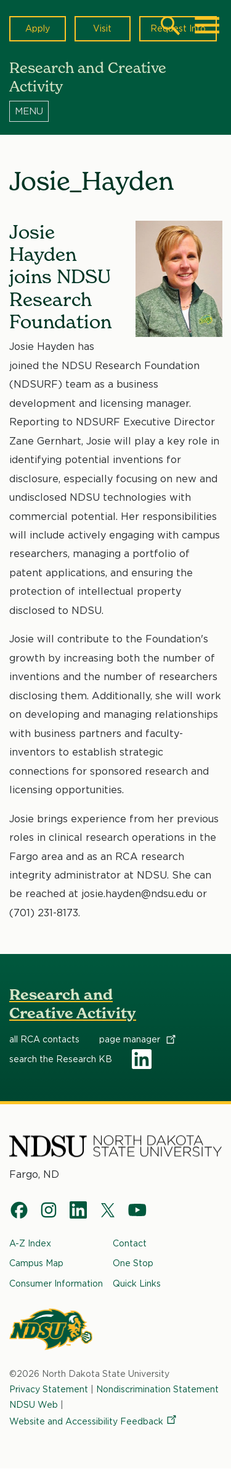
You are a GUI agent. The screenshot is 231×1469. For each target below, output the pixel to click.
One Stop (133, 1263)
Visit (102, 28)
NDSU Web (33, 1404)
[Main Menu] (207, 25)
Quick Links (137, 1283)
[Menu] (115, 110)
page (138, 1040)
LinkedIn (142, 1060)
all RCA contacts (44, 1040)
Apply (37, 28)
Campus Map (36, 1263)
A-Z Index (30, 1243)
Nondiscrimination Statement (157, 1389)
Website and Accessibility (93, 1421)
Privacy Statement (48, 1389)
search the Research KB (60, 1060)
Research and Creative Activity (72, 1004)
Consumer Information (56, 1283)
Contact (130, 1243)
